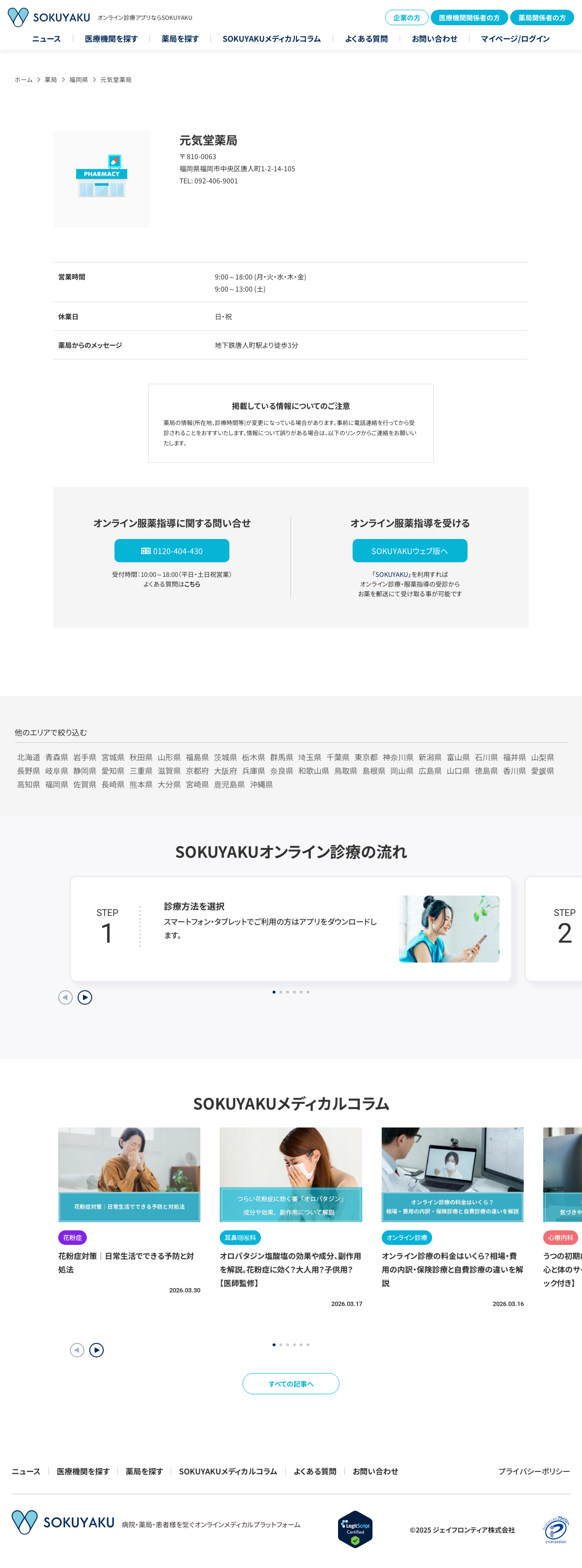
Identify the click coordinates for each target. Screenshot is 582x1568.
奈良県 (281, 770)
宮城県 (113, 757)
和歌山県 (313, 770)
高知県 (28, 784)
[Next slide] (85, 997)
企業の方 (406, 17)
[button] (96, 1350)
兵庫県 (253, 770)
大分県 (169, 784)
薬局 (51, 79)
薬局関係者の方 (542, 17)
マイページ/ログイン (515, 38)
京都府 (197, 770)
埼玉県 (310, 757)
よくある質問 (366, 38)
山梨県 (542, 757)
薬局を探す (180, 38)
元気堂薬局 (116, 79)
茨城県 (225, 757)
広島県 (430, 770)
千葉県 (338, 757)
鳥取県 (345, 770)
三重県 (141, 770)
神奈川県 (398, 757)
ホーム (23, 79)
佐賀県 (85, 784)
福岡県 (78, 79)
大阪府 (225, 770)
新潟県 (430, 757)
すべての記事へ (291, 1383)
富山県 (458, 757)
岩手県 (85, 757)
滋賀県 (169, 770)
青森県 (56, 757)
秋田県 (141, 757)
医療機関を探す (111, 38)
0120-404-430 (178, 550)
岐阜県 (56, 770)
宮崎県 (197, 784)
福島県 (197, 757)
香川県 (514, 770)
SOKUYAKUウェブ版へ (410, 550)
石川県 (486, 757)
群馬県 (281, 757)
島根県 (374, 770)
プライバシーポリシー (534, 1471)
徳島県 (486, 770)
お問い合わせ (434, 38)
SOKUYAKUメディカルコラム (272, 38)
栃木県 (253, 757)
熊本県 (141, 784)
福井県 (514, 757)
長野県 (28, 770)
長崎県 (113, 784)
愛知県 (113, 770)
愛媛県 (542, 770)
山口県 (458, 770)
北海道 (28, 757)
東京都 (366, 757)
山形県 (169, 757)
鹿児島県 (229, 784)
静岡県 (85, 770)
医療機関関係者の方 (469, 17)
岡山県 (402, 770)
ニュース (46, 38)
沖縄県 (261, 784)
